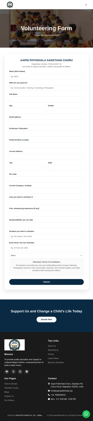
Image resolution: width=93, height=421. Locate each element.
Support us (9, 396)
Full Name (13, 94)
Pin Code (13, 174)
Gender (51, 106)
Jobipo (39, 415)
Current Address (16, 151)
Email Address (15, 117)
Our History (9, 400)
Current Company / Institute (20, 186)
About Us (52, 346)
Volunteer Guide (11, 388)
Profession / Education (18, 128)
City (10, 163)
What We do (53, 350)
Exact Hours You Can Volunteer (22, 243)
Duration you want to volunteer (21, 231)
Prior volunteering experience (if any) (24, 208)
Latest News (53, 358)
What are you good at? (18, 83)
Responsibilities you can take (21, 220)
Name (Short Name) (17, 71)
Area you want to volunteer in (21, 197)
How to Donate (10, 384)
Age (10, 106)
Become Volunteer (56, 362)
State (50, 163)
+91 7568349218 (57, 395)
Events (51, 354)
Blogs (6, 392)
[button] (86, 414)
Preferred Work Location (19, 140)
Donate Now (46, 319)
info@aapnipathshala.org (60, 391)
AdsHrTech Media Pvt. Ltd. (26, 415)
